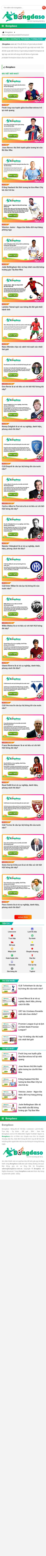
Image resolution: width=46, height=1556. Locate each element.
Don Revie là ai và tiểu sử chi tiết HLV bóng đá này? (23, 387)
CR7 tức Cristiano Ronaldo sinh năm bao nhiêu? (31, 1013)
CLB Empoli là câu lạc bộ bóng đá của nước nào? (21, 467)
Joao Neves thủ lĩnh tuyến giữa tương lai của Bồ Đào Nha (22, 148)
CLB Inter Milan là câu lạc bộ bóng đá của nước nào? (20, 587)
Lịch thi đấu (32, 930)
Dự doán (32, 936)
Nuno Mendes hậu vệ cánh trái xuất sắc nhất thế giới (22, 348)
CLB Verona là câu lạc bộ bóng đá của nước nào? (21, 706)
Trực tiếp (12, 936)
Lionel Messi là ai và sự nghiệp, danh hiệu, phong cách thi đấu (30, 1002)
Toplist (32, 970)
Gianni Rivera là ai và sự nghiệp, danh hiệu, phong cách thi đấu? (21, 667)
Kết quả (12, 943)
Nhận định (12, 950)
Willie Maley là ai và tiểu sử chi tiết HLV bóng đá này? (22, 627)
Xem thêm (23, 917)
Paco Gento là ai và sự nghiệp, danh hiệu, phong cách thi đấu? (20, 906)
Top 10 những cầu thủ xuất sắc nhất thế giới (31, 1038)
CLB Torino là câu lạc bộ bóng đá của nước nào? (21, 826)
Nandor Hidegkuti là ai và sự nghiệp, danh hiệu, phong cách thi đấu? (21, 547)
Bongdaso (11, 25)
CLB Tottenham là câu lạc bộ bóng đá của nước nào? (31, 987)
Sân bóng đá (12, 970)
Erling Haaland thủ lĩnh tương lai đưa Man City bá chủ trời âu (22, 188)
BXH (32, 943)
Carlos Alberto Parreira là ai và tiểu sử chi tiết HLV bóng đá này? (23, 507)
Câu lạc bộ (5, 463)
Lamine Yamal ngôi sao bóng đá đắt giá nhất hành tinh (22, 308)
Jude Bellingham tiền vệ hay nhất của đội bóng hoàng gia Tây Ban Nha (23, 268)
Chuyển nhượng (32, 950)
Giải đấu (12, 963)
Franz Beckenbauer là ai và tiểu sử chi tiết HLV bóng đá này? (21, 746)
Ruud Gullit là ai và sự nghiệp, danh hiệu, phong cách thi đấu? (20, 786)
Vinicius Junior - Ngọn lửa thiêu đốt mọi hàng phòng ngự (22, 228)
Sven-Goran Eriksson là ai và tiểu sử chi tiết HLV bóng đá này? (22, 866)
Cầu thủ (4, 105)
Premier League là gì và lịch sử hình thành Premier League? (31, 1027)
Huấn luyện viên (7, 384)
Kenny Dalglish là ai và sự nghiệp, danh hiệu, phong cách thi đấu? (22, 427)
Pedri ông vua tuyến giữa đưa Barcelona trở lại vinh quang (22, 109)
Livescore (12, 930)
